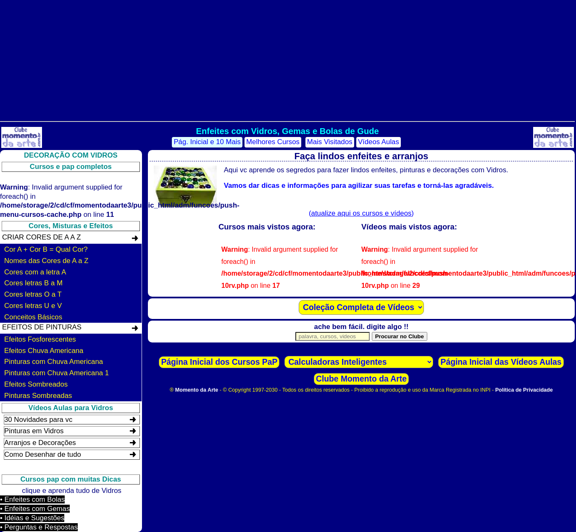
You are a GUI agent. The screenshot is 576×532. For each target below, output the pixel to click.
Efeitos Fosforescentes (40, 339)
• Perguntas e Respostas (39, 527)
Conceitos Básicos (33, 317)
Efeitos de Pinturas (42, 327)
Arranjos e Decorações (40, 443)
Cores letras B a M (33, 283)
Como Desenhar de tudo (42, 454)
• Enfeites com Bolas (32, 499)
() (361, 213)
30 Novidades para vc (38, 420)
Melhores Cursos (273, 142)
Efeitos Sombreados (36, 384)
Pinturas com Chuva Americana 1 (56, 373)
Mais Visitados (329, 142)
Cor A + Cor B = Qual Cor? (46, 249)
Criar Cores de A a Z (41, 237)
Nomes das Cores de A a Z (46, 261)
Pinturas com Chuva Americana (53, 362)
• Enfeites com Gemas (35, 509)
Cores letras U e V (33, 306)
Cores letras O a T (33, 294)
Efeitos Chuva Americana (43, 351)
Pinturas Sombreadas (38, 396)
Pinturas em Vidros (33, 431)
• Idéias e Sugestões (32, 518)
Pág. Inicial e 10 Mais (207, 142)
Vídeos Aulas (378, 142)
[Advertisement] (287, 59)
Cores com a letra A (35, 272)
